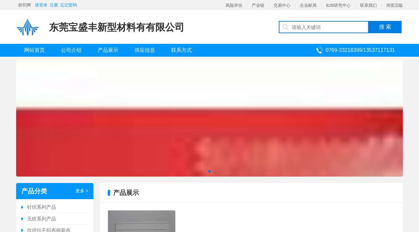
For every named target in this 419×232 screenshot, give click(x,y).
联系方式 (181, 50)
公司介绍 (71, 50)
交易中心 (282, 5)
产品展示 (108, 50)
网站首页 (34, 50)
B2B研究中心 (338, 5)
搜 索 (385, 27)
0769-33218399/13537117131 (360, 50)
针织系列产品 (41, 207)
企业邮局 (308, 5)
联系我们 (368, 5)
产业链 (258, 5)
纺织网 (24, 5)
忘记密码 (68, 5)
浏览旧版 (394, 5)
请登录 (41, 5)
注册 (54, 5)
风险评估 (234, 5)
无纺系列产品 (41, 218)
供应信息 (144, 50)
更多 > (81, 190)
